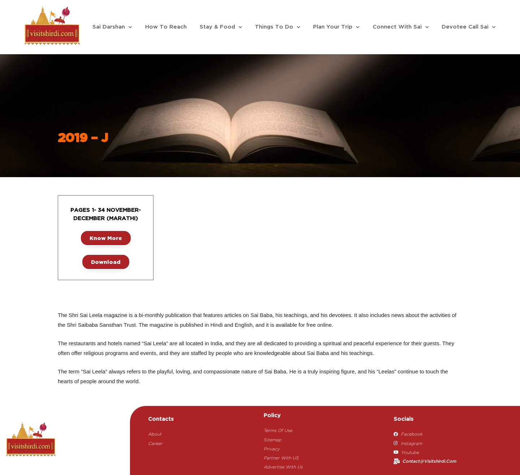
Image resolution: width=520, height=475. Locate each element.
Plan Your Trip (336, 27)
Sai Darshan (112, 27)
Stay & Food (221, 27)
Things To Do (277, 27)
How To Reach (166, 27)
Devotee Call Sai (468, 27)
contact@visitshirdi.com (429, 461)
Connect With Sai (401, 27)
